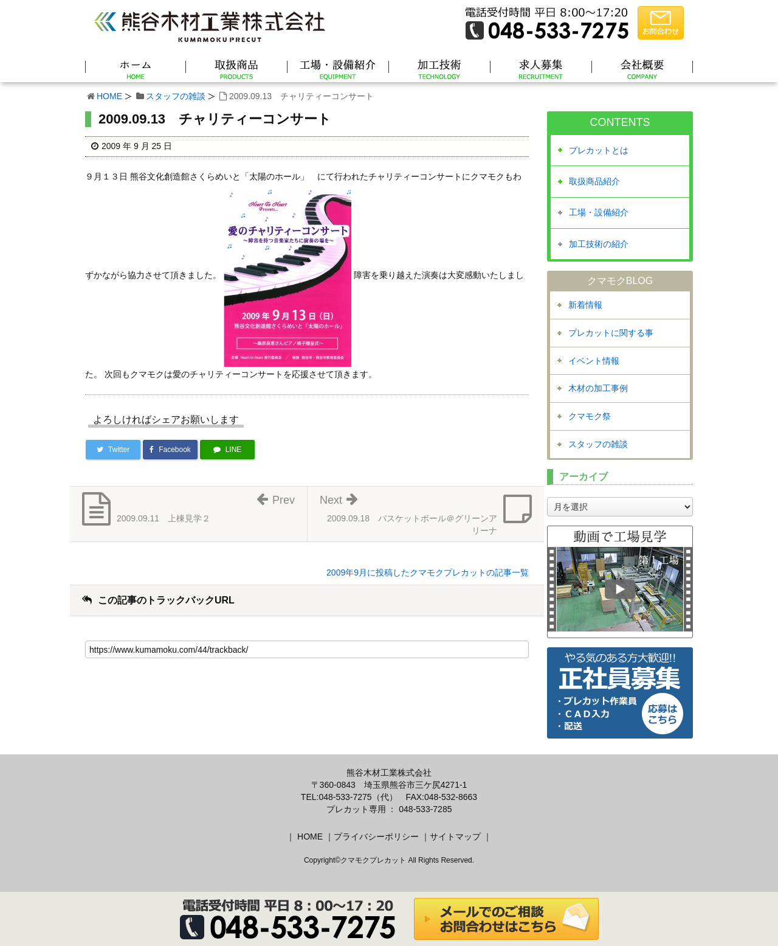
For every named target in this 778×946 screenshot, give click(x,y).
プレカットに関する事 (610, 333)
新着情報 (585, 305)
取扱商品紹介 (594, 181)
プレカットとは (598, 150)
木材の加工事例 (598, 388)
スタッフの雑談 (175, 96)
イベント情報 (593, 361)
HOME (109, 96)
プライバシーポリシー (376, 836)
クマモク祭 (589, 416)
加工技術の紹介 (598, 244)
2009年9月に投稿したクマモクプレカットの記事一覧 (427, 572)
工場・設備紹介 (598, 212)
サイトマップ (455, 836)
